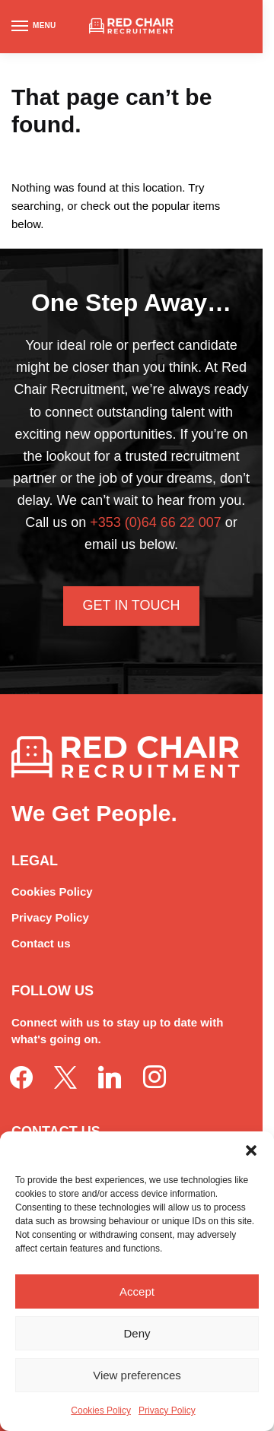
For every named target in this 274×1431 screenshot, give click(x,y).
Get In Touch (131, 605)
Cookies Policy (101, 1410)
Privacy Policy (167, 1410)
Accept (137, 1291)
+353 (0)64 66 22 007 (155, 522)
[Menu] (34, 26)
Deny (136, 1333)
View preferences (137, 1375)
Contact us (41, 943)
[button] (251, 1150)
